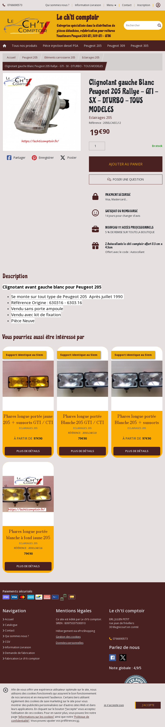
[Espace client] (158, 5)
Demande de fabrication (19, 653)
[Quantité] (97, 146)
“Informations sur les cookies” (36, 717)
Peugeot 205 (30, 57)
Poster (68, 157)
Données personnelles (69, 643)
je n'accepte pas (114, 705)
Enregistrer (43, 157)
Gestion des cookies (68, 637)
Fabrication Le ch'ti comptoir (21, 658)
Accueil (11, 57)
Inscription (143, 5)
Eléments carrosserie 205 (59, 57)
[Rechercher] (159, 25)
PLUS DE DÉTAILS (28, 451)
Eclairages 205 (90, 57)
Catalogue (10, 625)
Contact (126, 5)
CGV (6, 642)
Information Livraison (17, 647)
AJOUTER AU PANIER (125, 164)
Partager (16, 157)
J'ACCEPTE (148, 705)
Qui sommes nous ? (16, 636)
